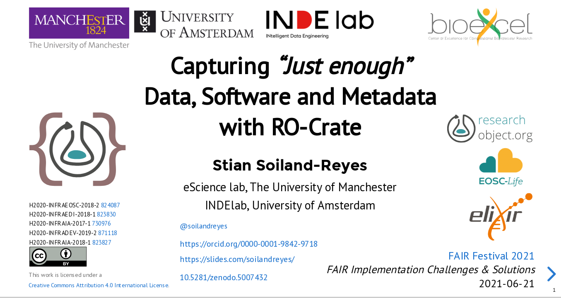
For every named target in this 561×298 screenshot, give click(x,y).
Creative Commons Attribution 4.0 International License (98, 285)
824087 (110, 205)
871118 (107, 233)
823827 (101, 242)
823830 (106, 214)
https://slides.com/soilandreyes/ (237, 259)
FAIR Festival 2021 (491, 255)
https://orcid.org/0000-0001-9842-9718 (249, 243)
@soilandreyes (203, 225)
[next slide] (550, 274)
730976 (101, 223)
